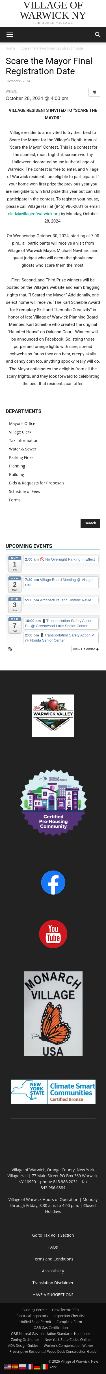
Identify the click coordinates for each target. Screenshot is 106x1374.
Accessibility (53, 1270)
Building (16, 474)
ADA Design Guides (23, 1345)
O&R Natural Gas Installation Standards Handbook (50, 1333)
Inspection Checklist (69, 1315)
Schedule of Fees (24, 491)
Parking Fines (21, 457)
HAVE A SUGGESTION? (53, 1294)
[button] (10, 34)
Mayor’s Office (22, 423)
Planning (17, 466)
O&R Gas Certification (51, 1327)
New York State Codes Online (68, 1339)
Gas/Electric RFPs (65, 1309)
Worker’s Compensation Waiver (68, 1345)
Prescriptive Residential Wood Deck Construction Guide (52, 1351)
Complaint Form (69, 1321)
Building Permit (34, 1309)
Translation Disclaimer (53, 1282)
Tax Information (23, 440)
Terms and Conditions (53, 1259)
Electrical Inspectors (32, 1315)
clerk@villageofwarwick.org (34, 213)
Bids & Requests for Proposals (36, 483)
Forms (15, 500)
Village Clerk (20, 432)
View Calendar (86, 649)
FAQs (53, 1247)
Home (10, 48)
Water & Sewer (22, 449)
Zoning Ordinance (25, 1339)
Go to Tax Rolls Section (53, 1235)
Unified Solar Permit (35, 1321)
